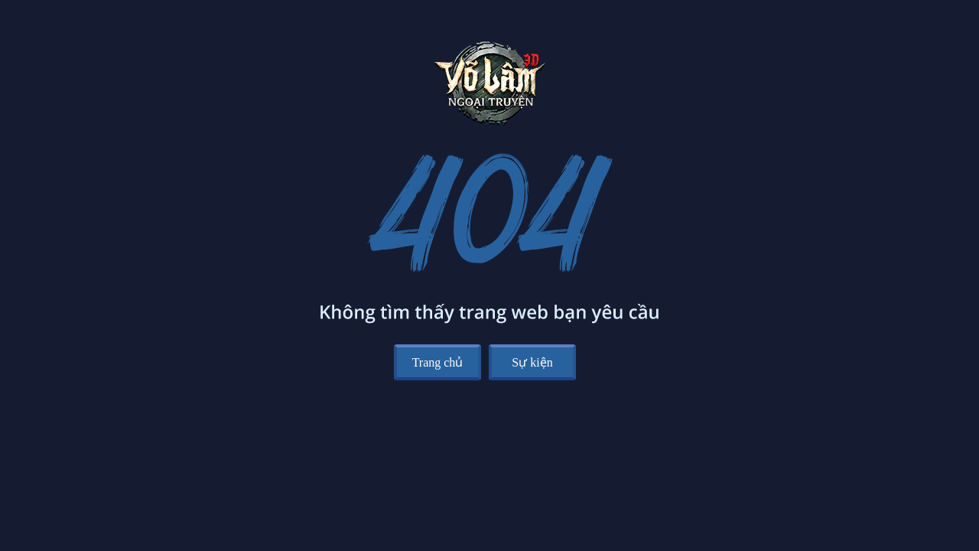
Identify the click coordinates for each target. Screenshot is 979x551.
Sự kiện (532, 362)
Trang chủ (437, 362)
